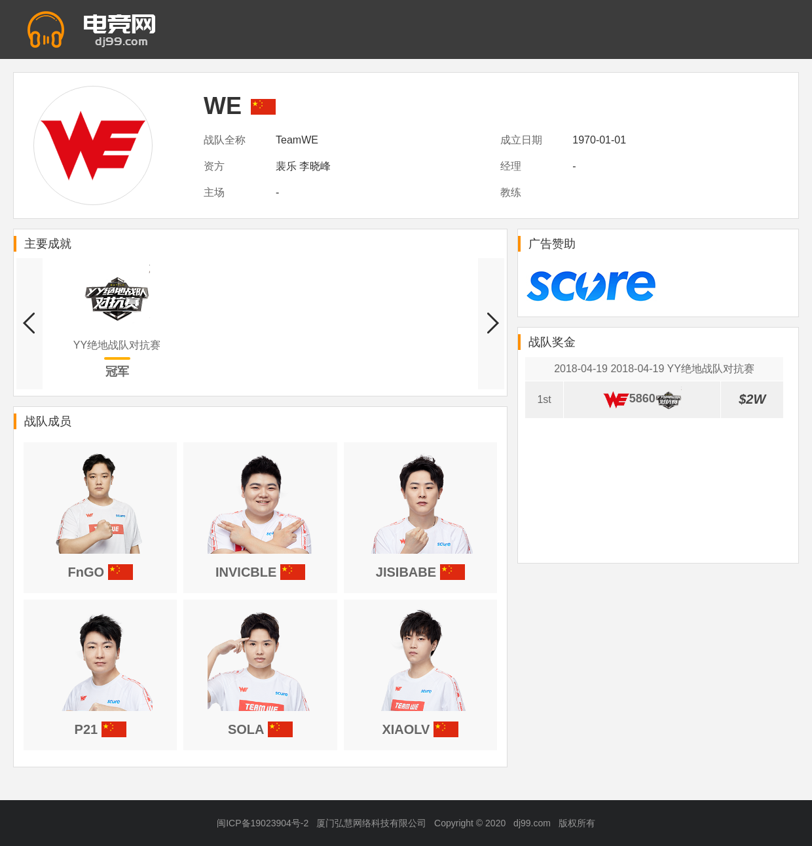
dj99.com (532, 823)
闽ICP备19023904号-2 (262, 823)
